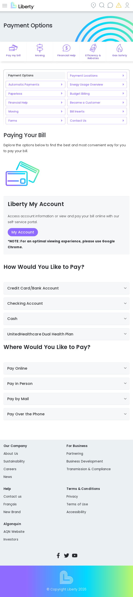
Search (101, 5)
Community (93, 5)
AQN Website (14, 531)
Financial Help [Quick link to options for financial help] (66, 55)
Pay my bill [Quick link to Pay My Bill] (13, 55)
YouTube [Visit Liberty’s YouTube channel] (75, 555)
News (8, 477)
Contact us (110, 5)
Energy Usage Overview (86, 84)
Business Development (84, 461)
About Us (11, 453)
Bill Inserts (77, 111)
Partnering (74, 453)
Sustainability (14, 461)
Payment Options (21, 75)
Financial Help (18, 103)
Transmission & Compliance (88, 469)
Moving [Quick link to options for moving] (40, 55)
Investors (11, 539)
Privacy (72, 496)
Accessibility (76, 512)
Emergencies (118, 5)
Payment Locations (84, 76)
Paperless (15, 94)
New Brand (12, 512)
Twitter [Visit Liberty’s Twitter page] (66, 555)
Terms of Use (77, 504)
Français (10, 504)
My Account (127, 5)
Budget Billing (80, 94)
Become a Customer (85, 103)
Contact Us (78, 121)
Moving (13, 111)
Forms (12, 121)
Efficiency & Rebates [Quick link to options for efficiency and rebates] (93, 56)
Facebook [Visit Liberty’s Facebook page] (58, 555)
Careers (10, 469)
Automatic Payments (23, 84)
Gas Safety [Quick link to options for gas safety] (119, 55)
